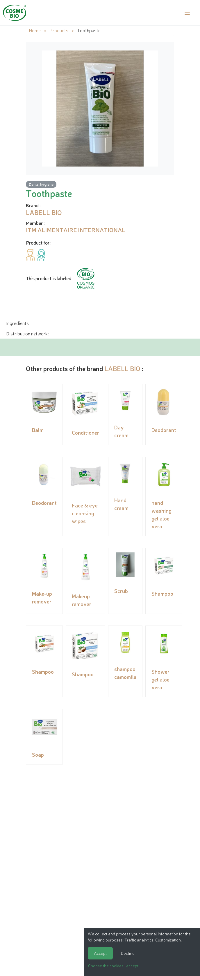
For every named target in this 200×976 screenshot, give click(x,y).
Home (35, 30)
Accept (100, 953)
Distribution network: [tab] (27, 333)
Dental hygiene (41, 184)
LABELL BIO (122, 368)
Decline (128, 953)
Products (58, 30)
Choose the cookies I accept (113, 965)
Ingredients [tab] (17, 323)
